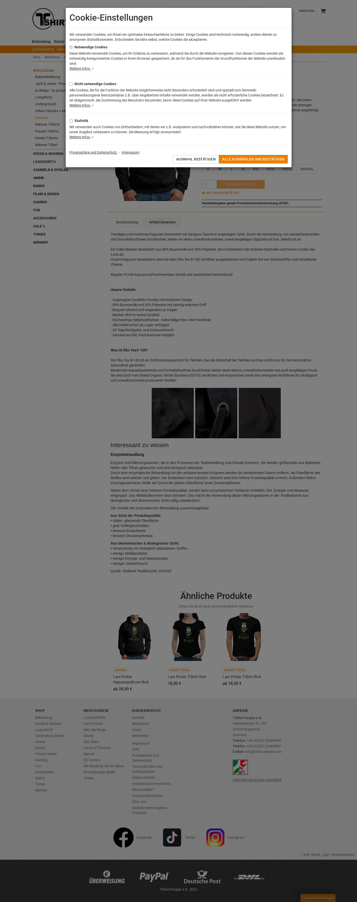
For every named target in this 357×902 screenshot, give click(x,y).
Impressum (130, 152)
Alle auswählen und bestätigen (253, 159)
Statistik (81, 121)
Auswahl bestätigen (196, 159)
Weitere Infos (81, 68)
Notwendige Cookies (90, 47)
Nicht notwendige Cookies (95, 84)
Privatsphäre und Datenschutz (93, 152)
